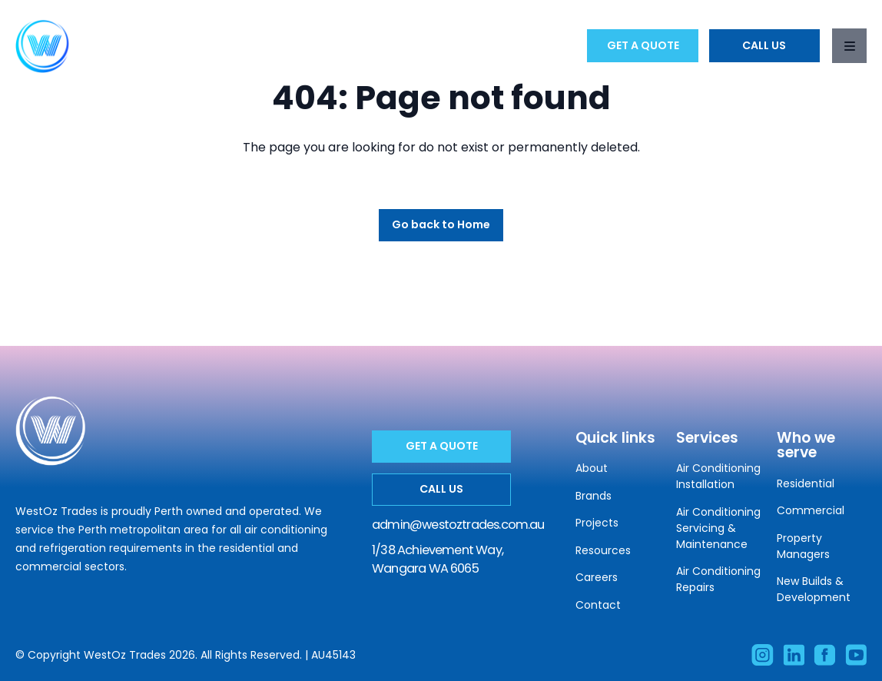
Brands (593, 495)
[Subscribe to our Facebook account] (856, 655)
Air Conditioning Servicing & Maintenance (718, 528)
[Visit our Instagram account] (762, 655)
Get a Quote (643, 45)
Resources (603, 550)
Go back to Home (441, 224)
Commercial (810, 510)
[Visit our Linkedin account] (793, 655)
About (591, 468)
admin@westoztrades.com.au (458, 524)
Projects (596, 522)
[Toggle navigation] (849, 45)
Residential (805, 483)
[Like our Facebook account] (824, 655)
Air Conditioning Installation (718, 476)
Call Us (764, 45)
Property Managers (803, 546)
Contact (598, 605)
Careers (596, 577)
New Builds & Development (813, 589)
